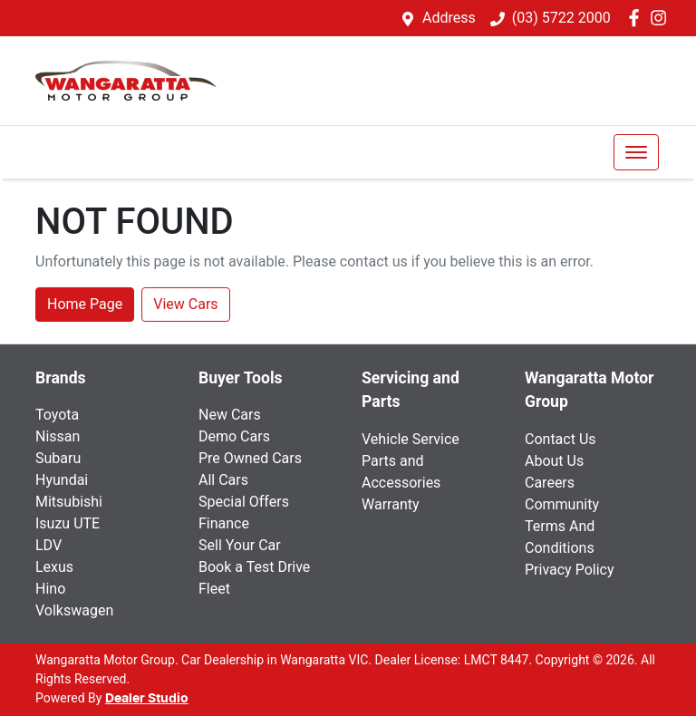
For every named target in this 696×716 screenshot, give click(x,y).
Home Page (84, 304)
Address (449, 17)
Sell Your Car (239, 545)
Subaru (58, 458)
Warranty (391, 504)
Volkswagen (74, 610)
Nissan (57, 436)
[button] (636, 152)
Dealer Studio (146, 698)
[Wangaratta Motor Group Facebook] (637, 17)
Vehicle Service (410, 439)
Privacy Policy (569, 569)
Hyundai (61, 480)
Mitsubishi (68, 501)
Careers (550, 482)
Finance (223, 523)
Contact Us (560, 439)
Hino (50, 588)
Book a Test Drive (254, 567)
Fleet (214, 588)
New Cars (229, 414)
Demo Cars (234, 436)
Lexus (54, 567)
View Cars (185, 304)
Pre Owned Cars (250, 458)
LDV (48, 545)
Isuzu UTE (67, 523)
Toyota (57, 414)
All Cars (223, 480)
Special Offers (243, 501)
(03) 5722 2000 (561, 17)
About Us (554, 460)
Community (562, 504)
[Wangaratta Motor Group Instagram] (662, 17)
